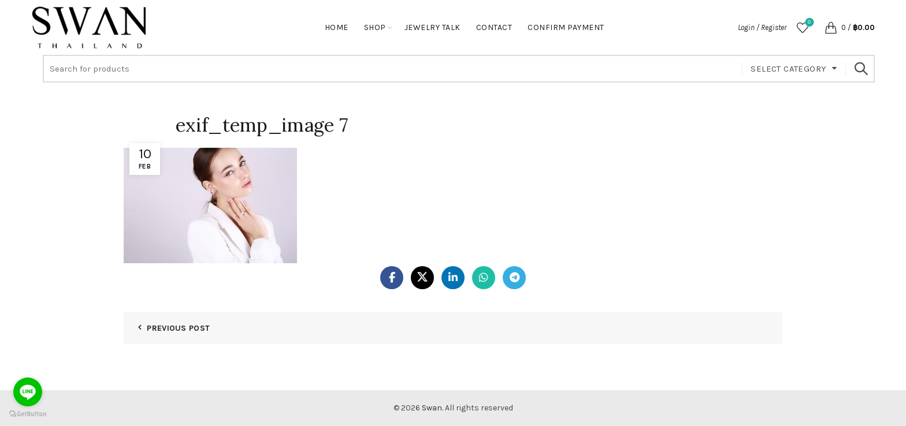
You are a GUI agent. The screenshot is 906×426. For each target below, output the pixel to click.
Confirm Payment (566, 27)
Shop (375, 27)
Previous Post (178, 328)
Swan (432, 408)
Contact (494, 27)
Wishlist (808, 23)
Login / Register (762, 27)
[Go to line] (27, 392)
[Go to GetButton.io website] (27, 414)
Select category (788, 68)
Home (336, 27)
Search (860, 68)
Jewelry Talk (432, 27)
